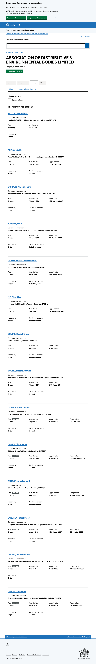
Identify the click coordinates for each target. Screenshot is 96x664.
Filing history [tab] (23, 83)
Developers (45, 655)
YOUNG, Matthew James (19, 370)
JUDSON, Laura (15, 223)
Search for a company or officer (17, 40)
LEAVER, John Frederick (19, 554)
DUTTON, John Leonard (19, 481)
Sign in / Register (85, 36)
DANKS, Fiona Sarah (17, 444)
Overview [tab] (11, 83)
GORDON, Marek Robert (19, 187)
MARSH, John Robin (17, 591)
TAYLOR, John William (18, 113)
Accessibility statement (34, 655)
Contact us (22, 655)
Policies (8, 655)
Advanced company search (15, 52)
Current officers (15, 100)
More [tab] (42, 83)
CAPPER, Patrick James (19, 407)
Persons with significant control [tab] (29, 89)
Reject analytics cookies (37, 18)
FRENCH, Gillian (15, 150)
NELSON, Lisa (14, 297)
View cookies (52, 18)
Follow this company (14, 71)
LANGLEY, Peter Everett (19, 518)
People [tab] (33, 83)
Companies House (16, 658)
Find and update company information (20, 30)
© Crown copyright (84, 659)
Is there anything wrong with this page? (78, 637)
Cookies (14, 655)
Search (87, 45)
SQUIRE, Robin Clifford (18, 334)
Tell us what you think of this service (16, 637)
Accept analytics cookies (16, 18)
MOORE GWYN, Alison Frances (22, 260)
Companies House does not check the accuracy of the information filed (27, 34)
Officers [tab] (11, 89)
